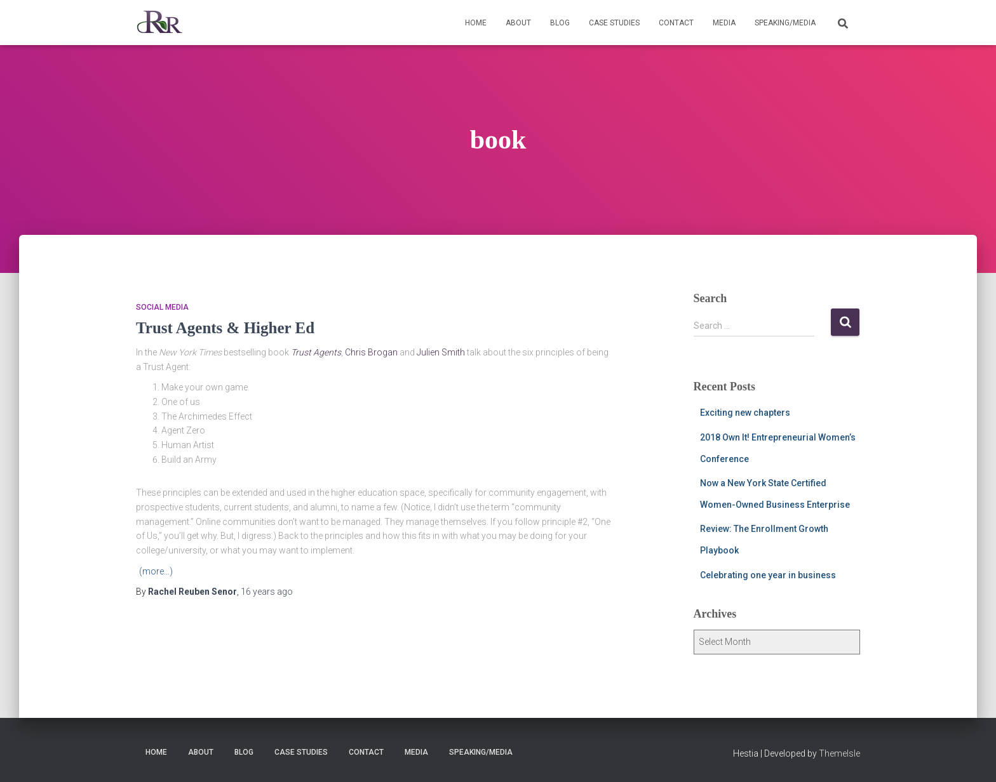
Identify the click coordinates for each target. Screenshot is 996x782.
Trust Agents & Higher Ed (225, 327)
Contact (676, 22)
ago (267, 591)
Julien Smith (441, 352)
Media (724, 22)
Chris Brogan (371, 352)
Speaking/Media (785, 22)
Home (476, 22)
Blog (560, 22)
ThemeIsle (839, 753)
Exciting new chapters (745, 413)
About (518, 22)
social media (162, 307)
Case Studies (614, 22)
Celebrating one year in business (768, 575)
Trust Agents (316, 352)
